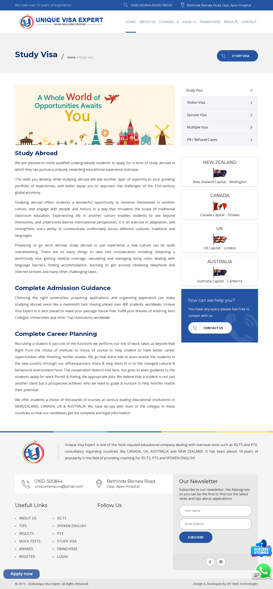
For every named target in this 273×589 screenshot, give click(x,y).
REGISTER (27, 556)
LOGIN (62, 556)
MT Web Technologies (242, 584)
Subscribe (196, 537)
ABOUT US (27, 518)
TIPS (23, 525)
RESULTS (26, 533)
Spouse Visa (220, 115)
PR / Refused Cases (220, 139)
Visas (189, 22)
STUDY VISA (67, 541)
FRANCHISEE (67, 549)
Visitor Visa (220, 102)
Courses (169, 22)
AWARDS (26, 549)
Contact (248, 22)
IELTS (61, 518)
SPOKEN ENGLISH (71, 525)
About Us (147, 22)
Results (231, 22)
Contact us (206, 327)
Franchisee (210, 22)
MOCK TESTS (30, 541)
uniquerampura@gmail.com (59, 486)
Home (131, 22)
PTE (60, 533)
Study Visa (233, 55)
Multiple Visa (220, 127)
